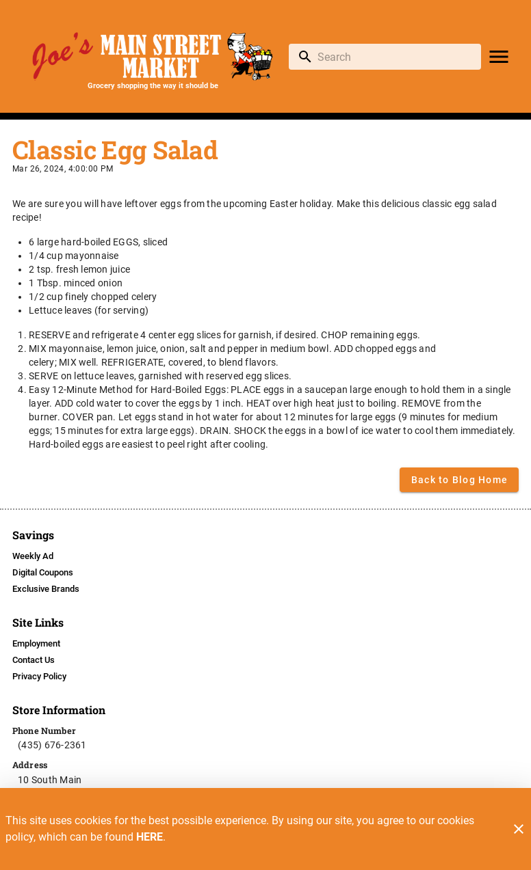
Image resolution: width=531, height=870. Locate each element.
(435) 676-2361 (52, 744)
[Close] (518, 829)
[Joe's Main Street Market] (153, 56)
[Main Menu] (499, 57)
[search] (394, 57)
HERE (149, 836)
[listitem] (32, 556)
